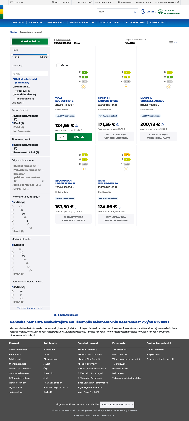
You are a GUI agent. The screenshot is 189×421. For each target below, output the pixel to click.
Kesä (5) (19, 123)
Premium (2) (22, 86)
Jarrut (46, 354)
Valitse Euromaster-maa (116, 404)
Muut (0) (19, 231)
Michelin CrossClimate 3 (90, 354)
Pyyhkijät (48, 392)
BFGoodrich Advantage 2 (90, 373)
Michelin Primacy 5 (87, 349)
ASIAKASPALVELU (109, 22)
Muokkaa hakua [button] (30, 41)
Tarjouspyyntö (82, 2)
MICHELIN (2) (23, 91)
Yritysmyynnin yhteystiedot (126, 359)
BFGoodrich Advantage (90, 378)
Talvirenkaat (15, 359)
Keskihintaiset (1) (25, 94)
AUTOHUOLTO (54, 22)
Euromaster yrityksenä (167, 2)
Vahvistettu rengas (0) (27, 170)
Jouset (46, 364)
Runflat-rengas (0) (25, 166)
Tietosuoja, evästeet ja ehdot (126, 378)
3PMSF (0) (20, 189)
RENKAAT (16, 22)
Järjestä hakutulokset (136, 39)
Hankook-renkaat (17, 382)
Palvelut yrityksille (103, 410)
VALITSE (79, 137)
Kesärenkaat (15, 354)
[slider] (11, 55)
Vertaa (64, 65)
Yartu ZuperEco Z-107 (88, 392)
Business (16, 2)
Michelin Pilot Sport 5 (89, 359)
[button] (38, 166)
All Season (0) (22, 131)
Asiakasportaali (144, 2)
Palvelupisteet (60, 2)
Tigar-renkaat (16, 387)
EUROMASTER (134, 22)
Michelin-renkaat (17, 364)
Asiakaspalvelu (104, 2)
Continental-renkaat (19, 373)
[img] (85, 86)
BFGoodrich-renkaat (19, 378)
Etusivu (56, 410)
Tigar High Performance (90, 387)
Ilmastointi (48, 373)
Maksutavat (118, 373)
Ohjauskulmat (50, 359)
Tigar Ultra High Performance (93, 382)
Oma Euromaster (155, 349)
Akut (45, 378)
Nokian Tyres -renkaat (20, 368)
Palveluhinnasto (120, 368)
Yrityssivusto (153, 354)
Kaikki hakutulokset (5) (26, 118)
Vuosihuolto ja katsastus (55, 387)
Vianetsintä (49, 349)
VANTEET (34, 22)
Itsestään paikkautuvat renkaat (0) (27, 177)
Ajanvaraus (125, 2)
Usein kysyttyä (119, 354)
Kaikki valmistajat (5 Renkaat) (26, 81)
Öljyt (45, 368)
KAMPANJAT (157, 22)
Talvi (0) (19, 127)
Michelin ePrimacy (87, 364)
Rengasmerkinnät (18, 349)
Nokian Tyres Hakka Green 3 (92, 368)
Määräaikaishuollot (52, 382)
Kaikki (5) (19, 202)
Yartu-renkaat (16, 392)
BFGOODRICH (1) (25, 99)
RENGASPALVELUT (81, 22)
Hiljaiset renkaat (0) (26, 185)
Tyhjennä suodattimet (30, 308)
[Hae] (114, 12)
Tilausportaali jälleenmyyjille (161, 359)
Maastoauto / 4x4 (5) (26, 152)
